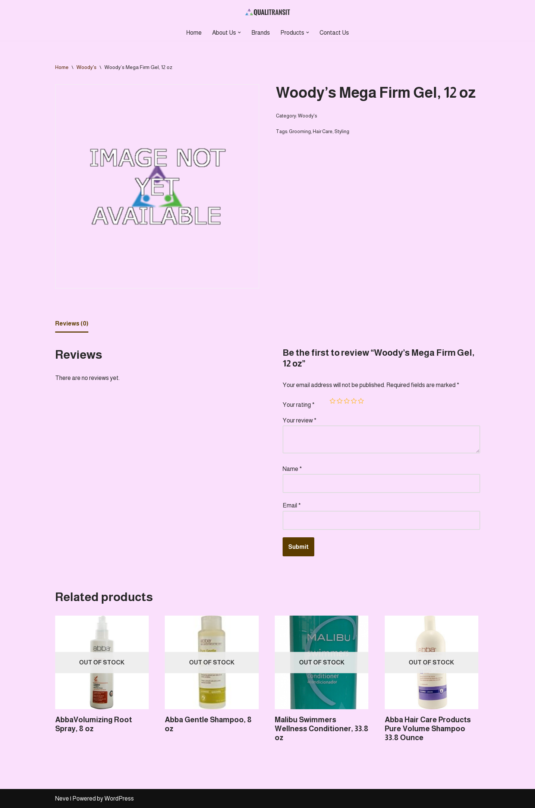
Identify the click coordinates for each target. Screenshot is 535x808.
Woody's (86, 67)
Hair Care (323, 131)
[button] (239, 32)
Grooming (300, 131)
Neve (62, 798)
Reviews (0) (71, 323)
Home (194, 32)
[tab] (71, 324)
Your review (300, 420)
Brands (260, 32)
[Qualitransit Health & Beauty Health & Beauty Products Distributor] (267, 12)
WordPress (119, 798)
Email (292, 505)
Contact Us (334, 32)
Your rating (299, 405)
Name (292, 469)
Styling (341, 131)
